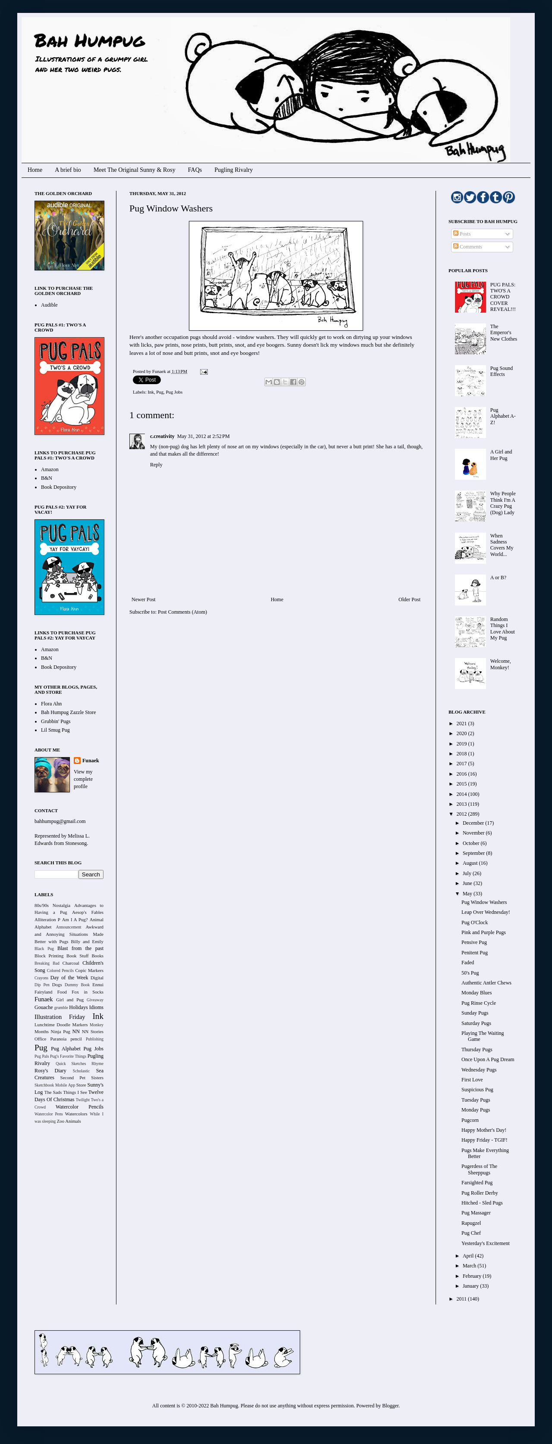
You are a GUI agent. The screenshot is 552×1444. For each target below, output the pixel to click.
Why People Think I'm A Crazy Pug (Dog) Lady (503, 503)
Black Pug (44, 948)
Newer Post (144, 599)
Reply (156, 465)
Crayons (41, 977)
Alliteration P (47, 919)
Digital (97, 977)
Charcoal (71, 963)
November (474, 833)
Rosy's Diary (50, 1071)
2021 (462, 723)
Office (40, 1038)
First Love (472, 1080)
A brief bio (68, 170)
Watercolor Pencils (80, 1107)
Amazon (50, 469)
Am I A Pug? (75, 919)
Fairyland (43, 991)
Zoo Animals (69, 1121)
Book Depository (58, 487)
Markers (80, 1024)
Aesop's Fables (88, 912)
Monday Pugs (475, 1110)
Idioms (96, 1007)
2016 (462, 774)
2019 (462, 744)
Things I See (75, 1092)
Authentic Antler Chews (486, 983)
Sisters (97, 1077)
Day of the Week (69, 978)
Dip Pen (42, 984)
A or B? (498, 577)
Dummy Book (77, 984)
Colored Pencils (60, 970)
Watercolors (76, 1113)
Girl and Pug (70, 999)
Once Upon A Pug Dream (487, 1059)
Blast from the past (80, 948)
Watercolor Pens (48, 1114)
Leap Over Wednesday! (485, 912)
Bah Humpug (89, 40)
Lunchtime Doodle (52, 1024)
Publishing (95, 1039)
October (472, 843)
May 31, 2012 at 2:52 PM (203, 436)
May (468, 894)
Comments (467, 247)
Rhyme (97, 1063)
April (469, 1256)
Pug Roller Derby (479, 1193)
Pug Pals (41, 1056)
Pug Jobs (174, 391)
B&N (46, 478)
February (473, 1276)
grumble (61, 1007)
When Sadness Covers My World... (502, 545)
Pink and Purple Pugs (483, 932)
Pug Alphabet (66, 1049)
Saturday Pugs (476, 1023)
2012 (462, 814)
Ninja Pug (60, 1031)
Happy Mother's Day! (483, 1130)
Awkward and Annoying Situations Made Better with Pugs (69, 934)
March (470, 1266)
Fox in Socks (88, 991)
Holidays (78, 1007)
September (474, 853)
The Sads (53, 1092)
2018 (462, 754)
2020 (462, 733)
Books (97, 955)
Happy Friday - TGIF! (484, 1140)
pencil (76, 1038)
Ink (150, 391)
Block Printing (48, 955)
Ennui (98, 984)
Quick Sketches (71, 1063)
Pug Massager (476, 1213)
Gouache (43, 1007)
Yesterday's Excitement (485, 1243)
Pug (159, 391)
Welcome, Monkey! (500, 664)
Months (41, 1031)
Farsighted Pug (476, 1183)
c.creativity (162, 436)
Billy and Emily (87, 941)
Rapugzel (471, 1223)
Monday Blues (476, 993)
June (468, 883)
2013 (462, 804)
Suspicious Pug (477, 1090)
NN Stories (93, 1031)
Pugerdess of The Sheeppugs (479, 1169)
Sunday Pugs (474, 1013)
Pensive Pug (474, 942)
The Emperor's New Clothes (503, 332)
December (474, 823)
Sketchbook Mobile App (54, 1085)
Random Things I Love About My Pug (502, 628)
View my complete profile (83, 779)
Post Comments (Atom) (182, 612)
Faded (467, 963)
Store (81, 1084)
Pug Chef (471, 1233)
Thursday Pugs (476, 1050)
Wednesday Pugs (478, 1070)
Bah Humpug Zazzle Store (68, 712)
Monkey (97, 1024)
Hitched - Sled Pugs (482, 1203)
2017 (462, 764)
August (471, 863)
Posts (461, 234)
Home (35, 170)
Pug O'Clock (474, 922)
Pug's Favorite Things (68, 1056)
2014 (462, 794)
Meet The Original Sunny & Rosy (135, 170)
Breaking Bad (47, 963)
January (471, 1286)
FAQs (195, 170)
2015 (462, 784)
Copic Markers (89, 970)
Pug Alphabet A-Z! (503, 416)
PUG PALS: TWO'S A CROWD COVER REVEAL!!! (503, 297)
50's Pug (470, 973)
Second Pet (72, 1077)
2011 (462, 1299)
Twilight (83, 1099)
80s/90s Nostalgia (52, 905)
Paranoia (58, 1038)
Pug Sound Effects (501, 371)
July (468, 873)
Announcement (69, 927)
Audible (49, 305)
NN (76, 1031)
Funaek (159, 371)
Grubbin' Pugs (56, 721)
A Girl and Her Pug (501, 455)
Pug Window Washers (484, 902)
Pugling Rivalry (233, 170)
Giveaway (95, 999)
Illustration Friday (59, 1016)
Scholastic (81, 1070)
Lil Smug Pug (55, 730)
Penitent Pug (474, 953)
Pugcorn (470, 1120)
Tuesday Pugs (475, 1100)
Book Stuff (77, 955)
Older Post (409, 599)
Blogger (390, 1406)
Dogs (57, 984)
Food (62, 991)
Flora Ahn (51, 704)
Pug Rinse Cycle (478, 1003)
